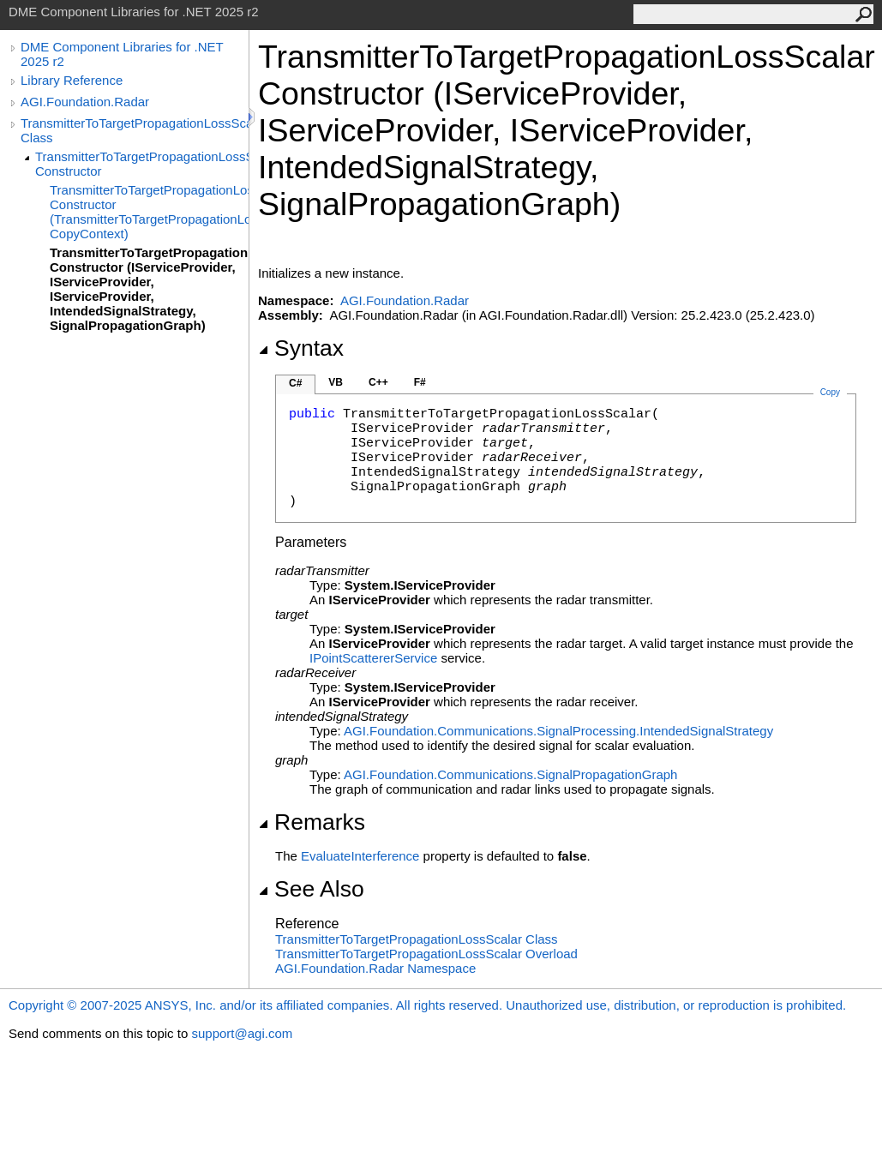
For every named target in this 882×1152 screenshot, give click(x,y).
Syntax (301, 348)
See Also (311, 889)
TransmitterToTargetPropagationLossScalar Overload (426, 953)
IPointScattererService (373, 658)
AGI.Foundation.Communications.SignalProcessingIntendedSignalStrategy (558, 730)
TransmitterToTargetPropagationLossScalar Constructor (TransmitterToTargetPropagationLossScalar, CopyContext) (149, 212)
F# (420, 382)
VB (335, 382)
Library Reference (72, 80)
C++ (378, 382)
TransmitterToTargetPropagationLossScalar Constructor (142, 163)
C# (295, 383)
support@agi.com (241, 1033)
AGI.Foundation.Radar (85, 101)
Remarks (311, 822)
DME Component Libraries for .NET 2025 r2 (122, 54)
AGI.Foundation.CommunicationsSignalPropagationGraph (510, 774)
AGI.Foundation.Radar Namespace (375, 968)
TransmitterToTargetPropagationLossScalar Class (135, 130)
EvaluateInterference (360, 856)
